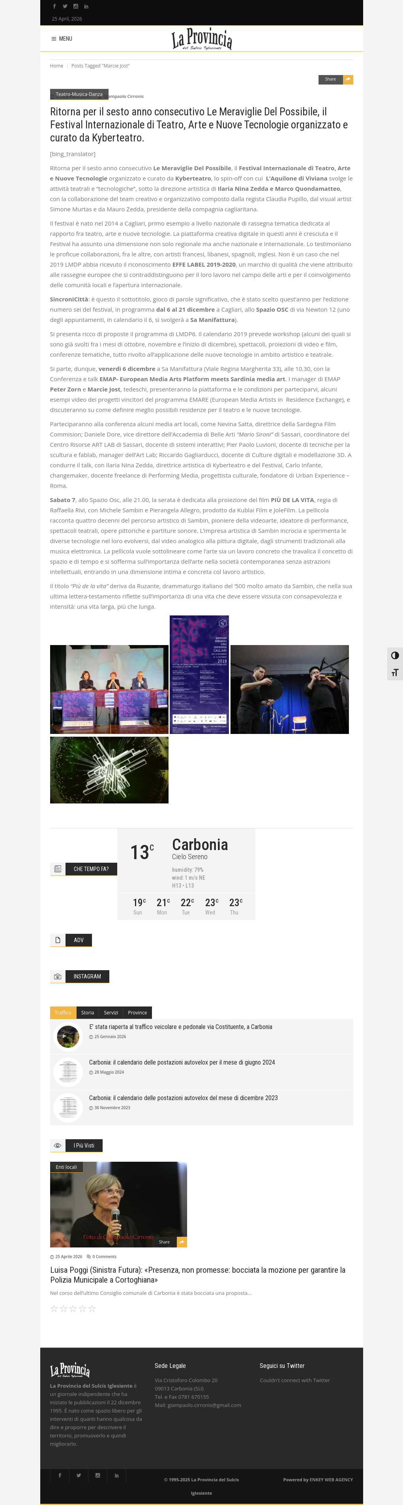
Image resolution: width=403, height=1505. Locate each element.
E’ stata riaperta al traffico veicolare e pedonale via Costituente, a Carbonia (180, 1027)
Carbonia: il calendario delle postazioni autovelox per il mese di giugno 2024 (182, 1062)
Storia (87, 1012)
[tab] (63, 1012)
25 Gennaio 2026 (110, 1036)
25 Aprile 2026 (69, 1256)
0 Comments (104, 1256)
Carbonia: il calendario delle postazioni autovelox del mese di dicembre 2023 (183, 1098)
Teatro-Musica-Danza (79, 94)
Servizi (111, 1012)
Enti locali (66, 1167)
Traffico (63, 1012)
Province (137, 1012)
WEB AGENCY (339, 1479)
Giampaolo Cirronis (123, 96)
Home (57, 65)
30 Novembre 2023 (112, 1107)
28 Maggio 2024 (109, 1072)
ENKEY (317, 1479)
